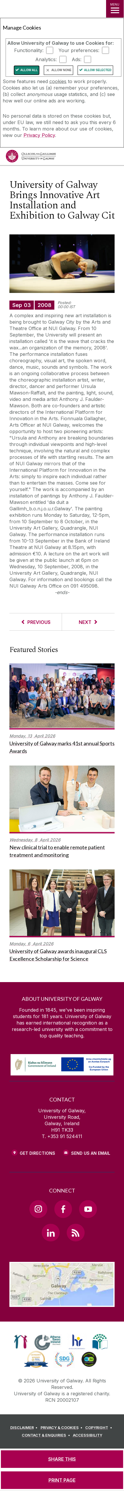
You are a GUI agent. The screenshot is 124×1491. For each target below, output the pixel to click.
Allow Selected (97, 70)
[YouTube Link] (88, 1209)
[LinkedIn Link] (50, 1232)
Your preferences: (78, 50)
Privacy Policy (39, 135)
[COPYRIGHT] (99, 1428)
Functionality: (28, 50)
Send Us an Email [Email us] (90, 1153)
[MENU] (115, 9)
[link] (21, 1342)
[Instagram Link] (38, 1209)
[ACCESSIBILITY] (87, 1435)
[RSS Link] (75, 1232)
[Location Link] (62, 1302)
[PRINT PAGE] (62, 1480)
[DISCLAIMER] (24, 1428)
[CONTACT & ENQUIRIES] (47, 1435)
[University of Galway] (31, 157)
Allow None (61, 70)
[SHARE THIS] (62, 1459)
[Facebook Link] (63, 1209)
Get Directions (37, 1153)
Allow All (29, 70)
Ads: (76, 59)
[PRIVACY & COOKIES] (62, 1428)
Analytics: (46, 59)
